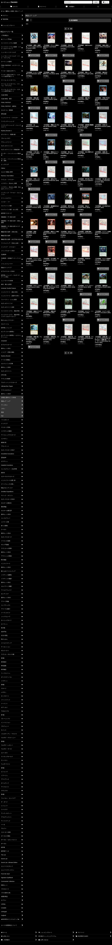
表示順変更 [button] (73, 20)
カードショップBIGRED (9, 2)
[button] (98, 7)
